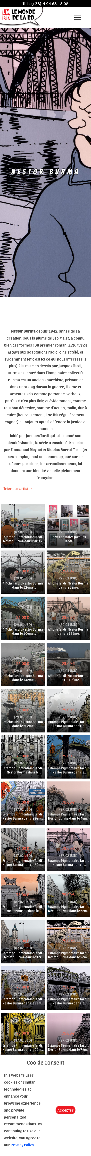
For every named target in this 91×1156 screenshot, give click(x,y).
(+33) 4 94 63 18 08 (49, 3)
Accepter (66, 1109)
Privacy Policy (22, 1144)
